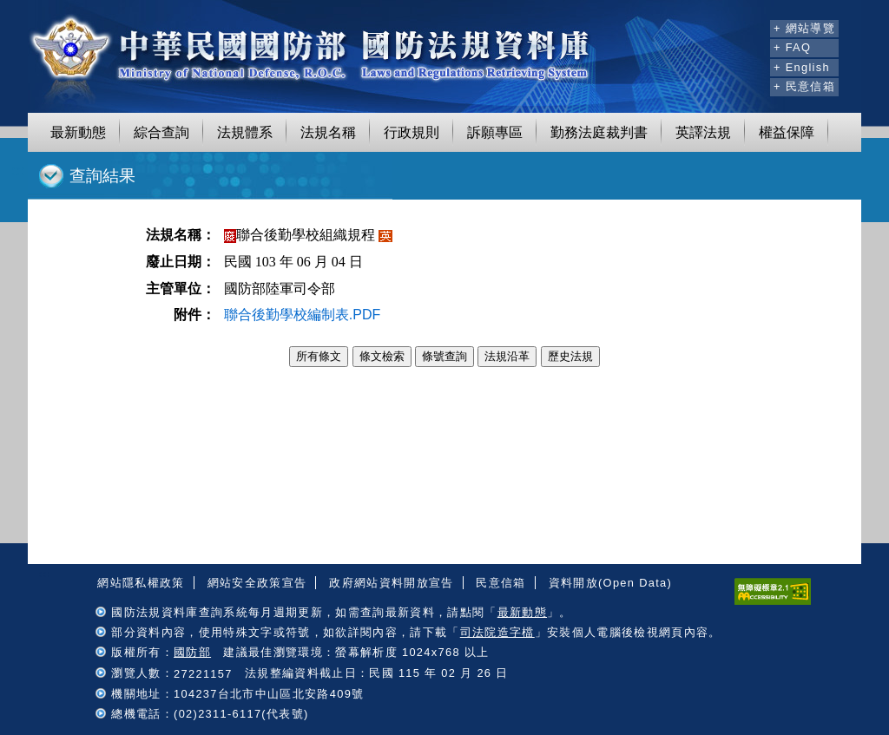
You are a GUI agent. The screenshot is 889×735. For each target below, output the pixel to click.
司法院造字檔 (497, 632)
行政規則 (411, 132)
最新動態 (78, 132)
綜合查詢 (161, 132)
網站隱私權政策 (140, 582)
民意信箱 (500, 582)
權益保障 (786, 132)
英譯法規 (703, 132)
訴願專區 (495, 132)
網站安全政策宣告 (257, 582)
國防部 (192, 652)
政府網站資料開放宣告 (391, 582)
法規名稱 (328, 132)
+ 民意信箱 (804, 86)
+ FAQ (792, 47)
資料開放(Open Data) (610, 582)
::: (754, 26)
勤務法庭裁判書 (599, 132)
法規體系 (245, 132)
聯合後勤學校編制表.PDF (302, 314)
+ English (802, 67)
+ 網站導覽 (804, 28)
